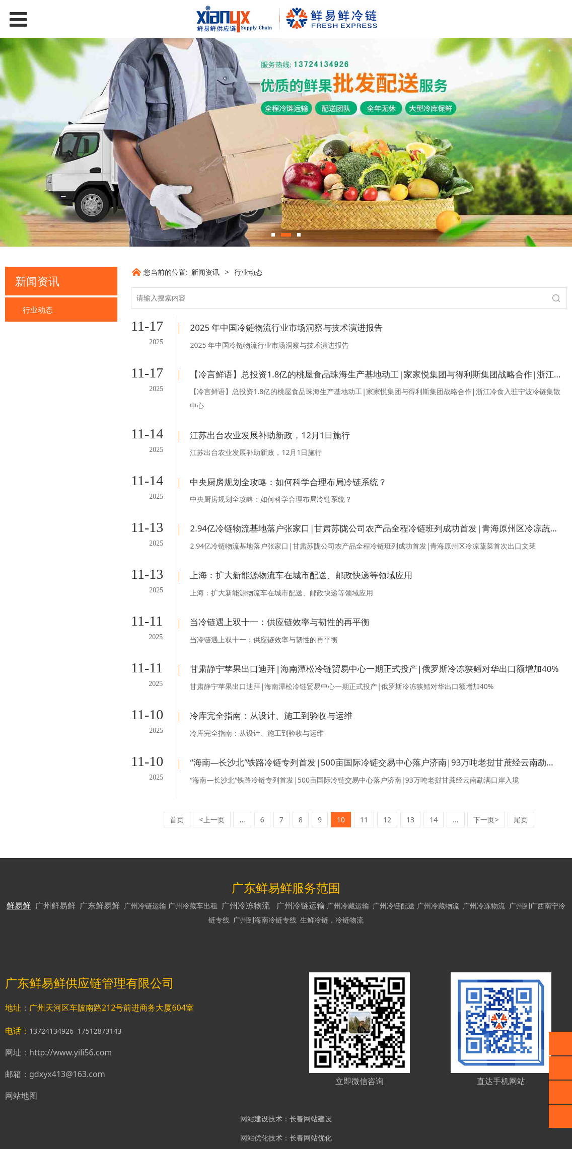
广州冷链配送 (394, 874)
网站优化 (254, 1106)
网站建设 (254, 1087)
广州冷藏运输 (348, 874)
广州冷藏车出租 (193, 874)
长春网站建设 (311, 1087)
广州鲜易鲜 (55, 874)
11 (364, 788)
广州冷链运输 (145, 874)
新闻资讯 (205, 272)
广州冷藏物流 (438, 874)
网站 (251, 1131)
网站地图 (21, 1064)
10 (341, 788)
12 (387, 788)
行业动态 (38, 309)
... (242, 788)
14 (434, 788)
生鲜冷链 (314, 888)
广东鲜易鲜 (100, 874)
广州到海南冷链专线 (265, 888)
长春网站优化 (311, 1106)
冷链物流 (349, 888)
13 (410, 788)
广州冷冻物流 (246, 874)
